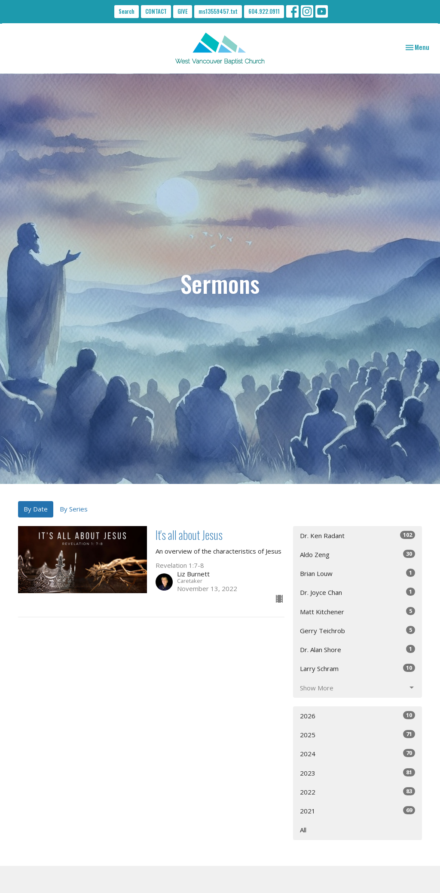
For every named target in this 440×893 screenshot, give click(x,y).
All (303, 829)
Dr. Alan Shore (357, 649)
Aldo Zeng (357, 554)
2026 (357, 715)
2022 (357, 791)
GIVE (182, 11)
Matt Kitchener (357, 611)
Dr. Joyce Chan (357, 592)
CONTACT (156, 11)
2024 (357, 753)
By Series (74, 509)
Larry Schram (357, 668)
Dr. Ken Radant (357, 535)
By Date (36, 509)
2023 (357, 772)
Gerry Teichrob (357, 630)
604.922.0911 (264, 11)
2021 (357, 810)
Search (126, 11)
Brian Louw (357, 573)
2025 (357, 734)
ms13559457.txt (218, 11)
